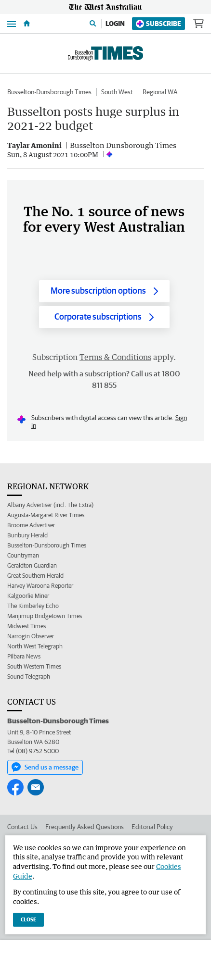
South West (117, 92)
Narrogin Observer (30, 636)
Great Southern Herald (35, 575)
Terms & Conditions (115, 357)
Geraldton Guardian (32, 565)
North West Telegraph (35, 646)
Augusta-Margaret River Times (45, 515)
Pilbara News (23, 656)
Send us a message (45, 767)
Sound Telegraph (28, 676)
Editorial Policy (152, 827)
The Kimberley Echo (33, 605)
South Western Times (34, 666)
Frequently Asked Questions (84, 827)
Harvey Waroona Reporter (40, 585)
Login (115, 23)
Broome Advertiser (31, 525)
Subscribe (158, 24)
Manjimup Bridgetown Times (44, 616)
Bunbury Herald (27, 535)
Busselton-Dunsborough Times (49, 92)
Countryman (23, 555)
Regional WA (160, 92)
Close (28, 919)
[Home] (27, 23)
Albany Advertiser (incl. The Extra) (50, 505)
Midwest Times (26, 626)
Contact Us (22, 827)
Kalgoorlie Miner (28, 595)
